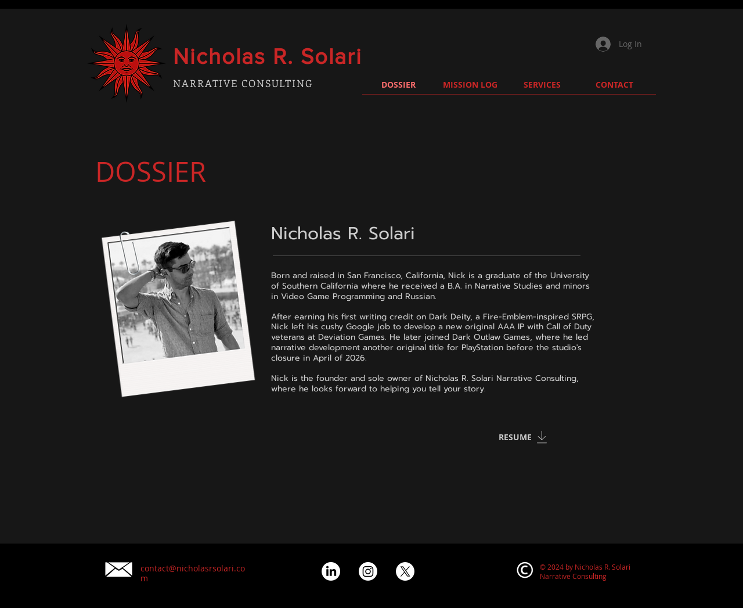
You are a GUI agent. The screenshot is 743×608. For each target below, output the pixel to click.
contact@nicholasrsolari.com (192, 573)
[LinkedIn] (331, 571)
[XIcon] (405, 571)
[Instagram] (368, 571)
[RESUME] (516, 437)
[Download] (541, 437)
